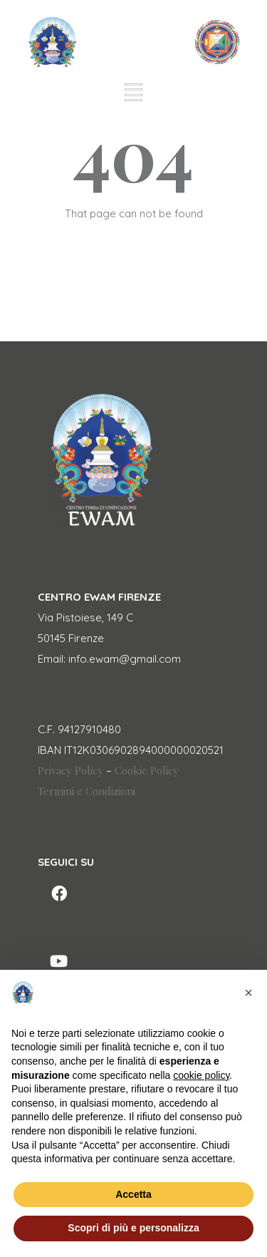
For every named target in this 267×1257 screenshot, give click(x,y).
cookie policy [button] (201, 1075)
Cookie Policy (147, 770)
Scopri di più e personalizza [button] (133, 1227)
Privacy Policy (70, 770)
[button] (248, 992)
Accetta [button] (133, 1194)
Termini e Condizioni (86, 791)
